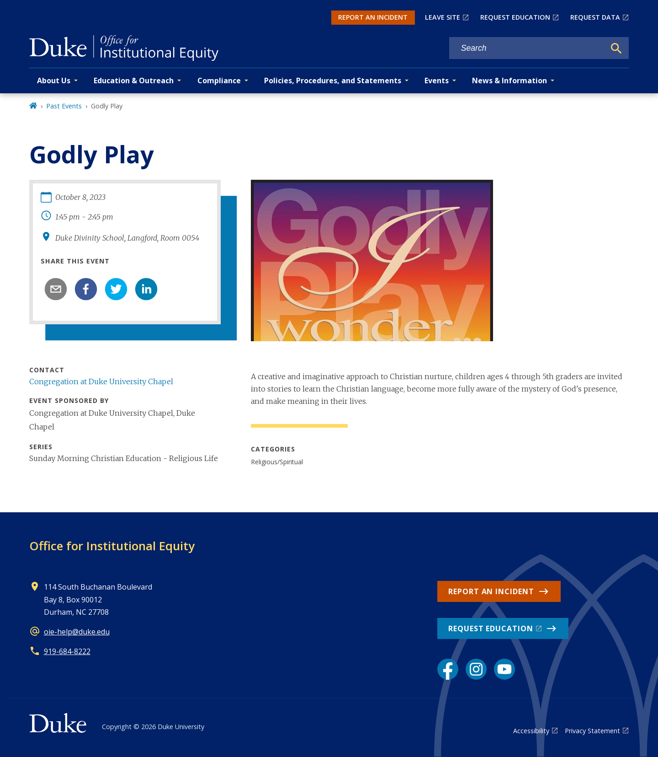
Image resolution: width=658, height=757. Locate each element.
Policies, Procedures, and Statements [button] (332, 80)
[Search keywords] (527, 48)
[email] (55, 289)
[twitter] (116, 289)
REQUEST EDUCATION (515, 17)
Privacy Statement (592, 730)
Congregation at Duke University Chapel (101, 381)
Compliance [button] (219, 80)
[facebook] (85, 289)
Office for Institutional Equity (112, 545)
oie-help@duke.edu (77, 632)
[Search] (616, 48)
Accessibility (531, 730)
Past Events (64, 106)
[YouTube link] (504, 669)
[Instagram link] (476, 669)
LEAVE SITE (442, 17)
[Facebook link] (447, 669)
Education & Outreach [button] (134, 80)
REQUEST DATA (595, 17)
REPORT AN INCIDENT (373, 17)
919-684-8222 (67, 651)
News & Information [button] (509, 80)
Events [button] (437, 80)
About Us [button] (53, 80)
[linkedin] (146, 289)
